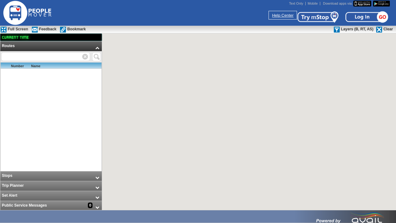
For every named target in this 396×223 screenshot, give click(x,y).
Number (17, 66)
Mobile (313, 3)
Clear (388, 29)
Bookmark (76, 29)
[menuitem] (51, 106)
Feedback (47, 29)
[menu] (51, 126)
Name (36, 66)
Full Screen (18, 29)
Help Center (282, 15)
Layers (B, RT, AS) (357, 29)
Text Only (296, 3)
